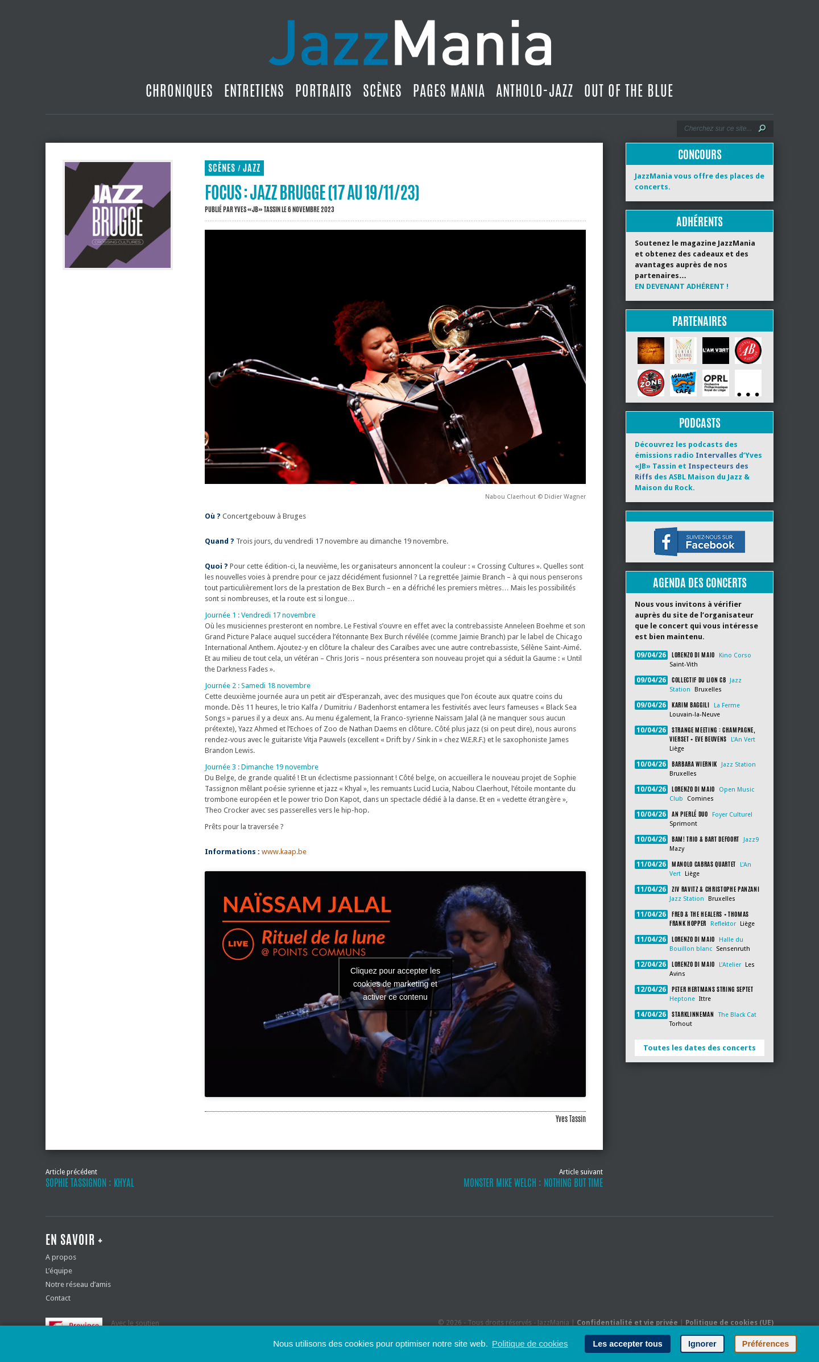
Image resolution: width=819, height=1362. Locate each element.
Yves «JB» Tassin (257, 209)
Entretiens (254, 90)
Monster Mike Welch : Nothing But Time (533, 1183)
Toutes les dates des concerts (699, 1048)
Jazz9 (751, 839)
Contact (58, 1298)
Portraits (323, 90)
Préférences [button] (765, 1343)
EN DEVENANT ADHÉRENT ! (682, 286)
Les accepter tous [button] (627, 1343)
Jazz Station (738, 764)
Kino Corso (735, 655)
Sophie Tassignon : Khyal (90, 1183)
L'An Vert (743, 739)
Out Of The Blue (628, 90)
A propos (61, 1257)
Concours (700, 154)
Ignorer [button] (702, 1343)
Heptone (682, 999)
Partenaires (699, 321)
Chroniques (179, 90)
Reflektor (723, 924)
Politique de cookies (530, 1343)
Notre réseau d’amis (78, 1284)
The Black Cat (737, 1015)
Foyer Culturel (732, 814)
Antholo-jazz (534, 90)
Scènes (382, 90)
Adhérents (699, 221)
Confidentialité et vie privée (627, 1323)
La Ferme (727, 705)
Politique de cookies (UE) (729, 1323)
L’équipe (59, 1270)
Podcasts (700, 423)
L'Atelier (730, 964)
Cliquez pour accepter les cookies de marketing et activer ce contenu (395, 983)
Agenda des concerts (700, 582)
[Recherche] (717, 128)
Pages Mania (449, 90)
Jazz (251, 168)
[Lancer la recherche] (762, 129)
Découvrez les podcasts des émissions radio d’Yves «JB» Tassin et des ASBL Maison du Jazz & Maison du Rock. (698, 466)
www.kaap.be (284, 851)
